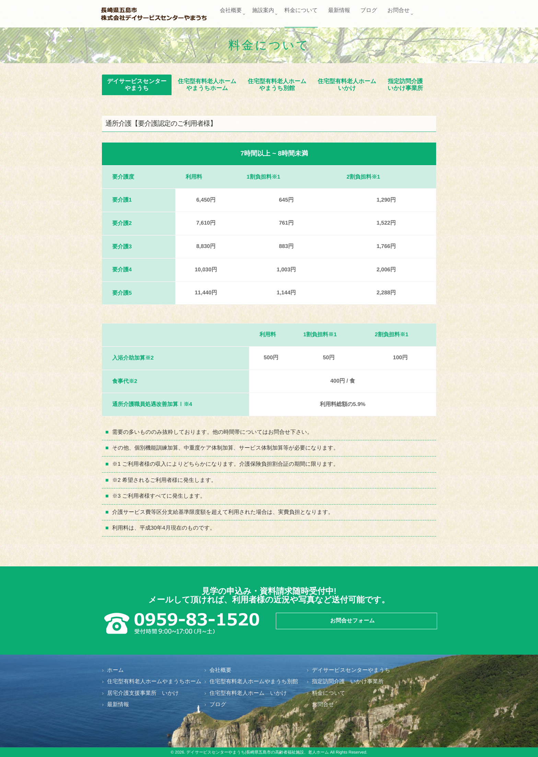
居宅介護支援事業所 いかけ (143, 693)
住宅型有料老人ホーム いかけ (248, 693)
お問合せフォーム (352, 621)
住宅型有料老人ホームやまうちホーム (154, 682)
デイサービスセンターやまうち (351, 670)
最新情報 (339, 14)
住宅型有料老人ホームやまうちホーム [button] (207, 84)
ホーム (115, 670)
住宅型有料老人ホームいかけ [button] (347, 84)
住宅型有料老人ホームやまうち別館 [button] (277, 84)
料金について (301, 14)
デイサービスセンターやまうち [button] (136, 84)
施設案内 (263, 14)
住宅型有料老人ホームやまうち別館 (253, 682)
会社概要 (231, 14)
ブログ (368, 14)
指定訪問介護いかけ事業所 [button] (405, 84)
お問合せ (398, 14)
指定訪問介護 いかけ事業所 (348, 682)
